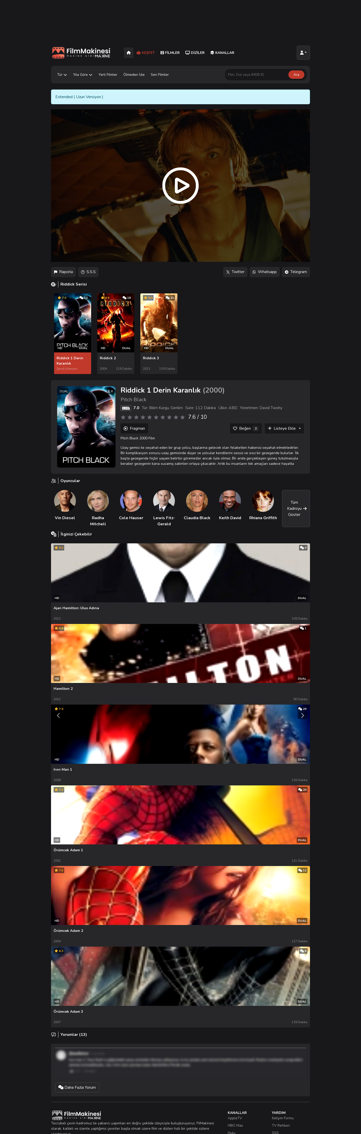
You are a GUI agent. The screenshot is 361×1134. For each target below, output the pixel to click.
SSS (275, 1128)
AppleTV (235, 1114)
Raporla (63, 272)
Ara (296, 74)
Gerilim (177, 407)
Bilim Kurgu (159, 407)
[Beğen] (246, 428)
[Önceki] (58, 711)
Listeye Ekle (282, 428)
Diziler (195, 52)
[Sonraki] (302, 711)
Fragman (134, 428)
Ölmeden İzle (134, 74)
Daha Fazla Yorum (77, 1083)
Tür (62, 74)
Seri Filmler (160, 74)
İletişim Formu (283, 1114)
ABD (232, 407)
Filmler (170, 52)
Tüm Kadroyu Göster (297, 508)
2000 (213, 390)
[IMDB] (126, 408)
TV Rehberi (281, 1121)
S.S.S (88, 272)
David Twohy (270, 407)
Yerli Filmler (108, 74)
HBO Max (235, 1121)
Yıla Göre (82, 74)
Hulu (231, 1128)
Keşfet (145, 52)
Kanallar (222, 52)
